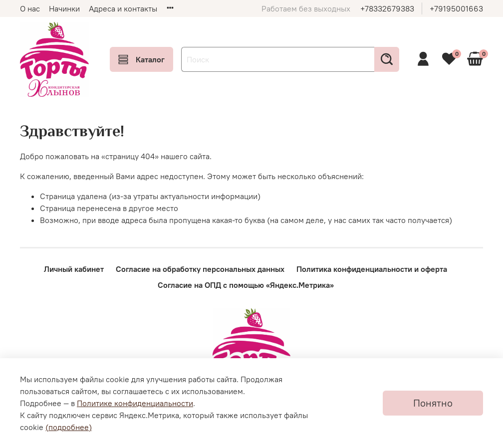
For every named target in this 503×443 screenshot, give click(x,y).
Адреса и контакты (123, 8)
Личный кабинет (74, 269)
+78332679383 (387, 8)
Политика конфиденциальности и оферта (371, 269)
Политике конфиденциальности (135, 403)
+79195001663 (456, 8)
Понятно (433, 403)
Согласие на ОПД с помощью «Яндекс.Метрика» (246, 285)
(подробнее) (68, 427)
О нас (30, 8)
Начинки (64, 8)
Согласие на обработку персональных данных (200, 269)
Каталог (141, 59)
